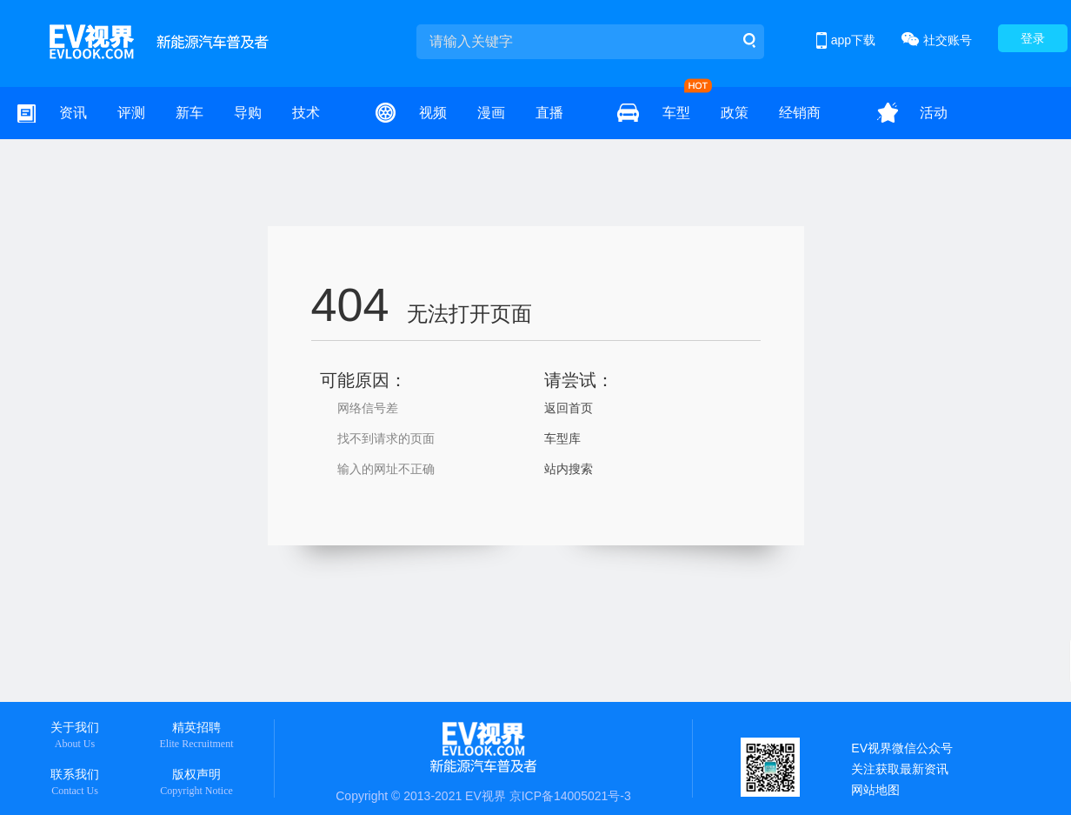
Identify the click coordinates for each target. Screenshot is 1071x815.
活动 (934, 112)
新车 (189, 112)
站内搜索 (568, 469)
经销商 (800, 112)
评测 (131, 112)
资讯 (73, 112)
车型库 (562, 438)
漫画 (491, 112)
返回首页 (568, 408)
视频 (433, 112)
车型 (676, 112)
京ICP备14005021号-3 (570, 796)
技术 (306, 112)
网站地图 (875, 790)
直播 (549, 112)
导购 (248, 112)
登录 (1033, 38)
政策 (734, 112)
